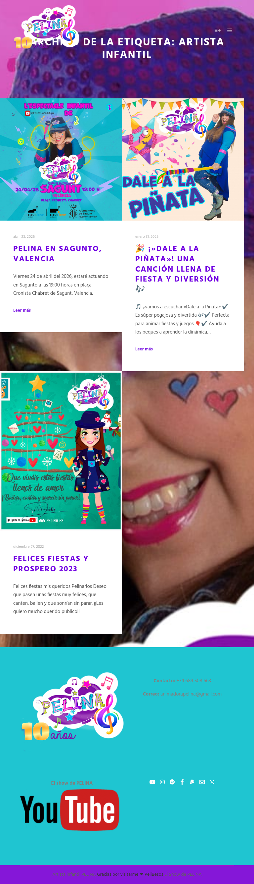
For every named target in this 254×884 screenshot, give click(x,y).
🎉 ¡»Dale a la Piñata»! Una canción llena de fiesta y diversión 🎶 (177, 269)
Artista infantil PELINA (74, 874)
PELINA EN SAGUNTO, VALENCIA (57, 254)
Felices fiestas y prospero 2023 (51, 564)
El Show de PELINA (183, 874)
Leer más (22, 310)
